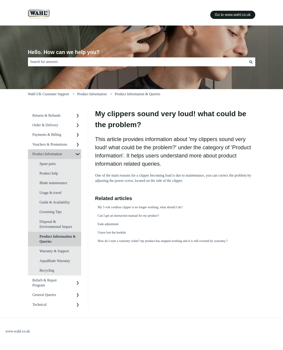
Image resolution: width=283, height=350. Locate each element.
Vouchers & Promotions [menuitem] (50, 144)
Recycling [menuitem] (47, 270)
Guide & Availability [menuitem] (55, 202)
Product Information (92, 94)
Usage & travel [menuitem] (51, 193)
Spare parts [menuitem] (48, 164)
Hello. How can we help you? (64, 52)
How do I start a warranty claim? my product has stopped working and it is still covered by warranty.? (162, 241)
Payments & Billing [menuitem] (47, 134)
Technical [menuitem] (40, 304)
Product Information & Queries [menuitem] (58, 238)
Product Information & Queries (137, 94)
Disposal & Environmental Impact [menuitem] (56, 224)
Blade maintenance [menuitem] (53, 183)
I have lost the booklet (112, 232)
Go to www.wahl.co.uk (232, 15)
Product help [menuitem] (49, 173)
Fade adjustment (108, 224)
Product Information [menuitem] (47, 154)
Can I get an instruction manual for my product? (128, 215)
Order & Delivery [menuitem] (45, 125)
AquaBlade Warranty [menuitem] (55, 261)
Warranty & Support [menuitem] (54, 251)
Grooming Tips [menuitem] (51, 212)
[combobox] (137, 61)
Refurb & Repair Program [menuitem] (45, 282)
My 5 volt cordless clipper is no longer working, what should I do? (140, 207)
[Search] (251, 61)
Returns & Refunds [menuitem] (47, 115)
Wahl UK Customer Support (48, 94)
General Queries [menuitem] (44, 295)
